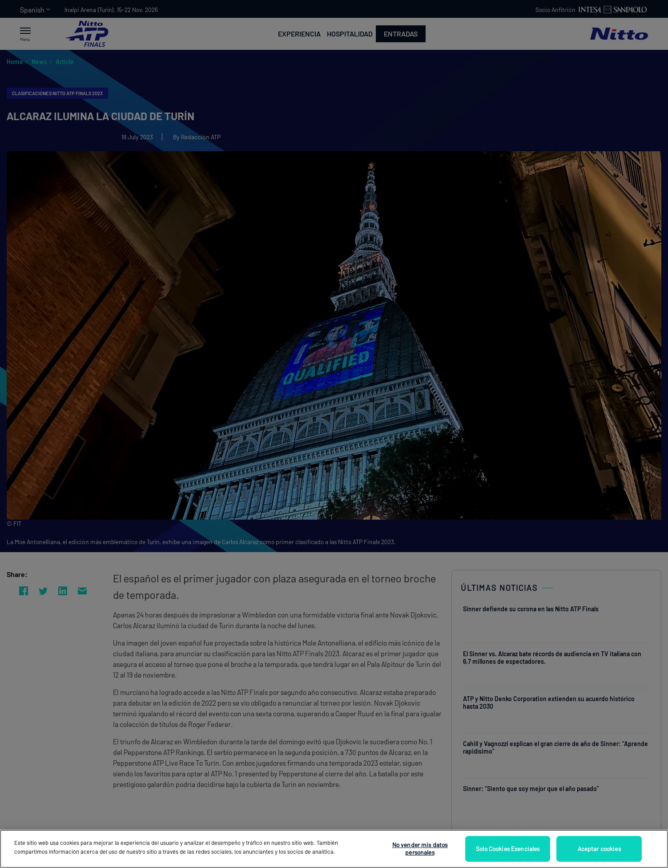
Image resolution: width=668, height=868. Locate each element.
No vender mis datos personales (420, 848)
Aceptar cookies (599, 848)
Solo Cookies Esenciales (507, 848)
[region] (334, 849)
